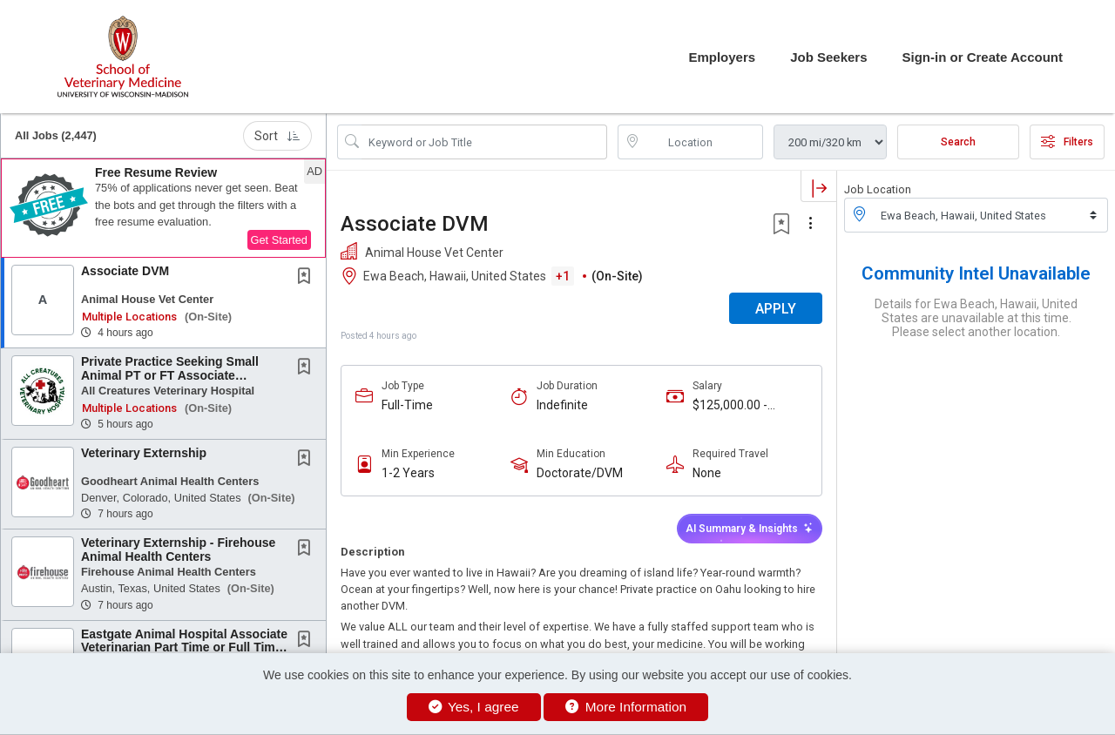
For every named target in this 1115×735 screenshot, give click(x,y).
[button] (163, 208)
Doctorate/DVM (580, 473)
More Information (625, 706)
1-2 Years (408, 473)
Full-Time (407, 405)
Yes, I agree (474, 706)
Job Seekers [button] (828, 57)
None (707, 473)
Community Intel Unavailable (976, 273)
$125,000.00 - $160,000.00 (730, 405)
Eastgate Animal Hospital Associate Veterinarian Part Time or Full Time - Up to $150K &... (185, 647)
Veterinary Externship (143, 453)
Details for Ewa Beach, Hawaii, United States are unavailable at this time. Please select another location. (976, 318)
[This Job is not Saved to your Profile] (307, 278)
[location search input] (703, 142)
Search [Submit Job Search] (958, 142)
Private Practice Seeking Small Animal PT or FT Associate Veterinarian (170, 374)
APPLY (775, 308)
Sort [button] (277, 136)
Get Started (279, 239)
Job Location (877, 189)
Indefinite (562, 405)
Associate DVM (125, 271)
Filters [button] (1067, 141)
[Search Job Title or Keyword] (484, 142)
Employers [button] (721, 57)
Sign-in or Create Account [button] (982, 57)
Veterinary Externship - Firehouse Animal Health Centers (178, 549)
